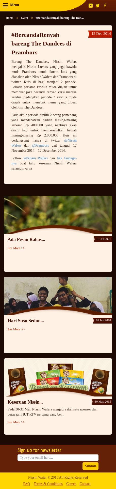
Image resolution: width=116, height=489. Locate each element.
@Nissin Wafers (36, 158)
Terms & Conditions (48, 484)
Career (71, 484)
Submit (90, 466)
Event (24, 18)
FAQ (26, 484)
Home (9, 18)
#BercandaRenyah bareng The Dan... (60, 18)
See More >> (16, 248)
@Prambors (40, 145)
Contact (85, 484)
